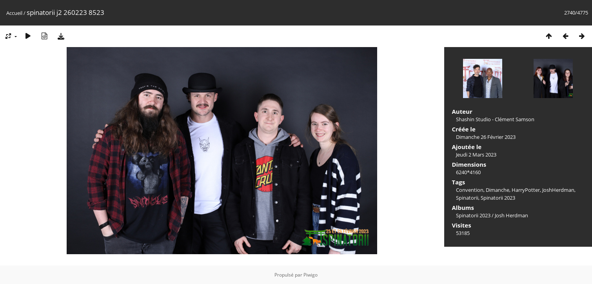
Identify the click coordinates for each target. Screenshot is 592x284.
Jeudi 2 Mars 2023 (476, 154)
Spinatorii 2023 (498, 197)
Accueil (14, 12)
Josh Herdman (511, 215)
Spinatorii (467, 197)
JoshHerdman (558, 189)
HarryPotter (526, 189)
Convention (469, 189)
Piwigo (310, 274)
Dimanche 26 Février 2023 (486, 136)
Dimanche (497, 189)
